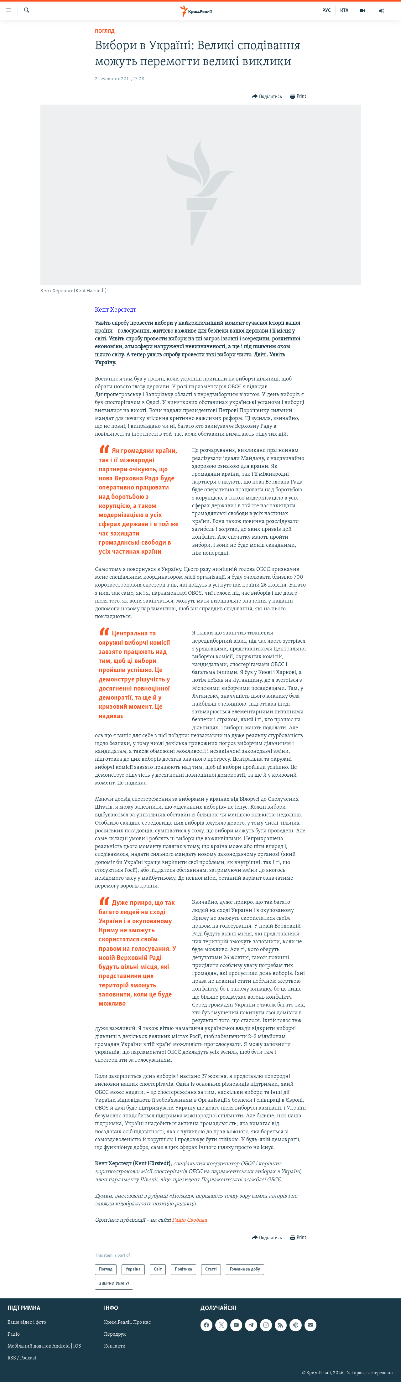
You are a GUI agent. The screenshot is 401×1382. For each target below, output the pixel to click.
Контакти (115, 1346)
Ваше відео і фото (27, 1322)
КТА (344, 10)
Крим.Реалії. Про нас (127, 1322)
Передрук (115, 1334)
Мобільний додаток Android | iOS (44, 1346)
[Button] (267, 96)
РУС (326, 10)
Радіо (14, 1334)
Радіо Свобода (189, 1220)
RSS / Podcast (22, 1358)
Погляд (105, 31)
